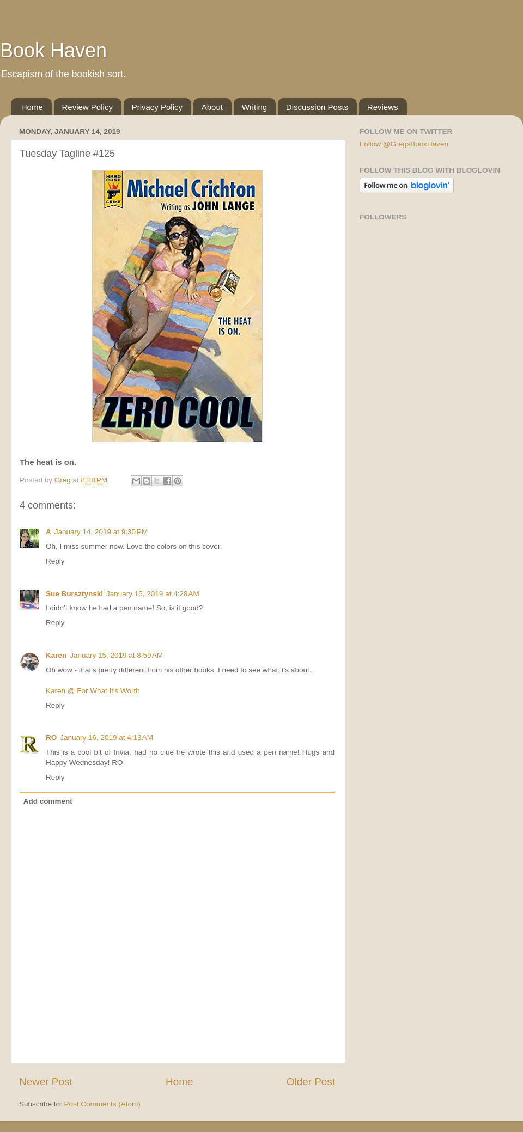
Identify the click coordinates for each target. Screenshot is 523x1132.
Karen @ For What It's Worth (93, 691)
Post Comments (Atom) (102, 1104)
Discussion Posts (317, 107)
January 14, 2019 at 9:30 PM (101, 532)
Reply (55, 561)
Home (32, 107)
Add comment (47, 801)
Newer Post (45, 1081)
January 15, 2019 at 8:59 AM (116, 655)
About (212, 107)
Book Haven (53, 50)
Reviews (382, 107)
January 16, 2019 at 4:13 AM (106, 737)
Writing (254, 107)
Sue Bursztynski (74, 594)
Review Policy (87, 107)
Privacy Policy (157, 107)
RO (51, 737)
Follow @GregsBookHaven (404, 144)
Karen (56, 655)
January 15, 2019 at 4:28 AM (152, 594)
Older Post (311, 1081)
